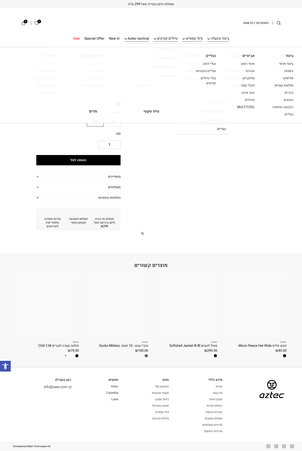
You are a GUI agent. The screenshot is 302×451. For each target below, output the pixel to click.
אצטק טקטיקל (160, 406)
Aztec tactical (138, 38)
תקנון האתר (215, 399)
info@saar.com (57, 387)
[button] (142, 67)
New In (114, 38)
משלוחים (114, 187)
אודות (219, 386)
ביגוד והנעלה (220, 38)
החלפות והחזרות (109, 197)
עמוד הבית (280, 53)
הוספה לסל (78, 160)
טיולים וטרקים (167, 38)
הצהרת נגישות (214, 412)
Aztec (115, 63)
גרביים (258, 53)
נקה (118, 133)
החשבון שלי (162, 386)
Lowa (114, 399)
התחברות (262, 23)
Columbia (112, 393)
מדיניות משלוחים (212, 425)
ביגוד (267, 53)
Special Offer (94, 38)
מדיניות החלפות (213, 431)
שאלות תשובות (214, 418)
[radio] (118, 103)
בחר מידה (115, 112)
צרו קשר (218, 393)
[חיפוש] (279, 23)
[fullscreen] (142, 233)
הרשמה (248, 23)
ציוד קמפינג (194, 38)
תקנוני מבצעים (160, 393)
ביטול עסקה (162, 399)
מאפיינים (114, 176)
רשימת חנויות (214, 406)
